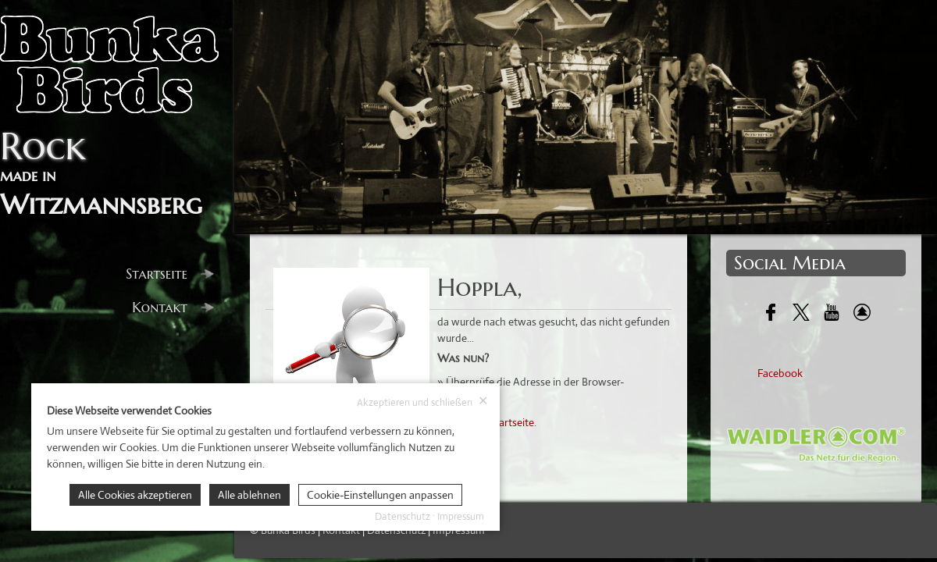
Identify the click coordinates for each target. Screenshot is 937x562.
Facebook (780, 373)
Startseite (170, 274)
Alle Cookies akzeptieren (135, 495)
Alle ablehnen (249, 495)
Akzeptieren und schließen (422, 402)
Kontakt (173, 307)
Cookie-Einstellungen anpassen (380, 495)
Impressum (460, 516)
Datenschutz (402, 516)
